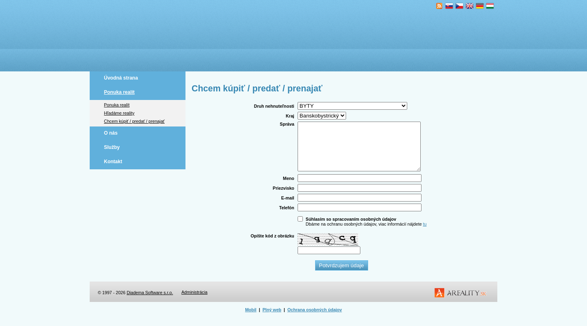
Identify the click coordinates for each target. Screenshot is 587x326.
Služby (112, 147)
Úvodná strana (121, 78)
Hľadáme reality (119, 113)
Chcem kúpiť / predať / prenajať (134, 121)
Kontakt (113, 161)
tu (425, 233)
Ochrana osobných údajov (314, 319)
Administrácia (194, 301)
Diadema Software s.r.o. (150, 302)
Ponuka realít (119, 92)
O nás (110, 133)
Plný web (272, 319)
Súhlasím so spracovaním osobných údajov (351, 228)
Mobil (250, 319)
